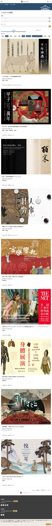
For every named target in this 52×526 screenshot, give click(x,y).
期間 (2, 15)
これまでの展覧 (12, 4)
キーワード (3, 24)
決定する (48, 524)
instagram (3, 505)
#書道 (2, 36)
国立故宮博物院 (25, 1)
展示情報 (6, 4)
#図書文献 (28, 36)
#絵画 (7, 36)
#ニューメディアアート (37, 36)
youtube (5, 505)
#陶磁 (11, 36)
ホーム (2, 4)
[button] (48, 1)
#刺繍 (49, 36)
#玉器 (15, 36)
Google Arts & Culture (7, 505)
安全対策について (30, 521)
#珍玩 (23, 36)
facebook (1, 505)
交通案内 (15, 501)
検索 (49, 26)
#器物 (45, 36)
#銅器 (19, 36)
